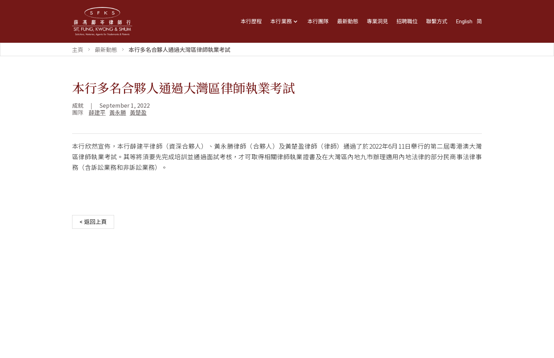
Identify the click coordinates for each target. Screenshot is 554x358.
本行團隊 (318, 21)
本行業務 (281, 21)
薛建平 (97, 112)
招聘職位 (407, 21)
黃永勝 (117, 112)
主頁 (77, 49)
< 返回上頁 (93, 222)
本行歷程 (251, 21)
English (464, 21)
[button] (284, 21)
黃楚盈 (138, 112)
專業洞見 (377, 21)
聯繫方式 (436, 21)
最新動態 (347, 21)
